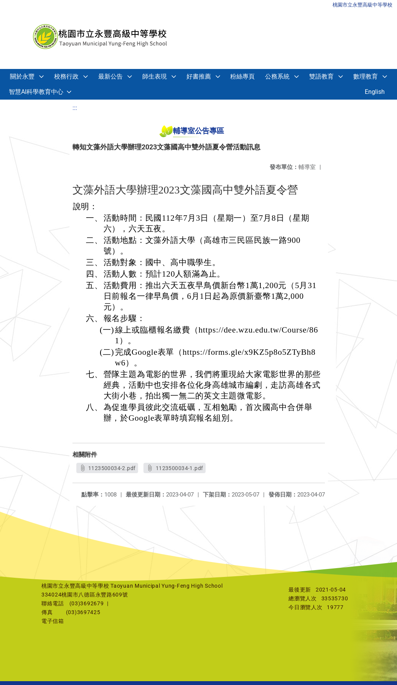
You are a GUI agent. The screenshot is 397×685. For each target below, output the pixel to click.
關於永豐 (22, 76)
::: (74, 107)
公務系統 (277, 76)
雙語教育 (321, 76)
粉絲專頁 (242, 76)
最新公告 (110, 76)
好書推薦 (198, 76)
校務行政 (66, 76)
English (375, 91)
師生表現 (154, 76)
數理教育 (365, 76)
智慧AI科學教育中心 (36, 91)
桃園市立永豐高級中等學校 (362, 5)
